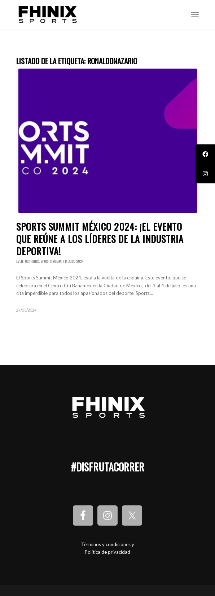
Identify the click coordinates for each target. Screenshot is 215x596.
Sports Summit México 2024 (62, 261)
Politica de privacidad (107, 552)
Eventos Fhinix (27, 261)
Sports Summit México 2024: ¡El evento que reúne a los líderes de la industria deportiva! (100, 238)
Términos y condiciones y (107, 544)
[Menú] (195, 14)
